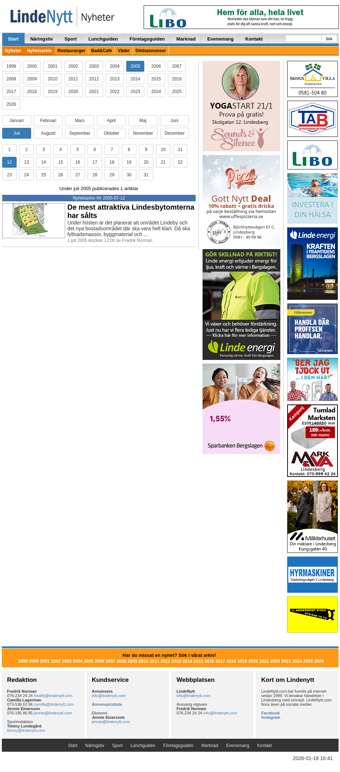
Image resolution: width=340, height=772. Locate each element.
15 (60, 162)
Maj (142, 120)
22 (180, 162)
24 (26, 174)
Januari (16, 120)
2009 (32, 78)
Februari (48, 120)
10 (163, 149)
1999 (11, 66)
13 (26, 162)
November (143, 133)
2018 (32, 91)
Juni (174, 120)
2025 (177, 91)
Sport (70, 39)
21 (163, 162)
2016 (177, 78)
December (174, 133)
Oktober (111, 133)
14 (43, 162)
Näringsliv (41, 39)
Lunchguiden (103, 39)
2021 (94, 91)
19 (129, 162)
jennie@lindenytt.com (53, 713)
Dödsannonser (151, 50)
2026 (11, 104)
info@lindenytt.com (109, 695)
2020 (73, 91)
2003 (94, 66)
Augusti (48, 133)
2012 (94, 78)
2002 (73, 66)
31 (146, 174)
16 (77, 162)
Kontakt (254, 39)
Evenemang (220, 39)
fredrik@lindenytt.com (53, 695)
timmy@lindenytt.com (26, 730)
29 (112, 174)
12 (9, 162)
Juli (16, 133)
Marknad (186, 39)
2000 (32, 66)
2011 (73, 78)
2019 (53, 91)
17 (94, 162)
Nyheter (13, 50)
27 (77, 174)
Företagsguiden (147, 39)
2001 (53, 66)
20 (146, 162)
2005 (135, 66)
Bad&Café (101, 50)
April (111, 120)
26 (60, 174)
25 (43, 174)
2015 (156, 78)
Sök (329, 39)
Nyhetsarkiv (39, 50)
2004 (115, 66)
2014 (135, 78)
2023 (135, 91)
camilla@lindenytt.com (54, 704)
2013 (115, 78)
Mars (80, 120)
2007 (177, 66)
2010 (53, 78)
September (79, 133)
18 (112, 162)
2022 (115, 91)
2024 (156, 91)
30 (129, 174)
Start (13, 39)
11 (180, 149)
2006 (156, 66)
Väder (123, 50)
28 (94, 174)
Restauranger (71, 50)
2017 (11, 91)
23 (9, 174)
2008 (11, 78)
